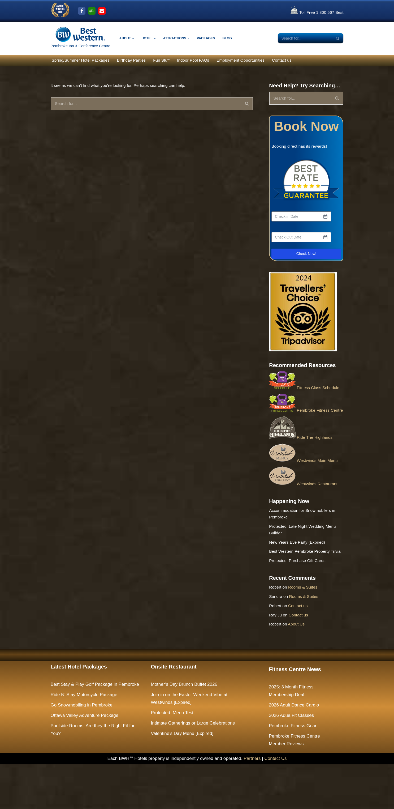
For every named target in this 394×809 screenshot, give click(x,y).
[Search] (305, 38)
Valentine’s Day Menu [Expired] (182, 777)
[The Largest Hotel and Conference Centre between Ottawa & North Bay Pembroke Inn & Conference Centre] (80, 38)
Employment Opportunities (257, 60)
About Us (299, 668)
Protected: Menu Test (172, 757)
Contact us (302, 60)
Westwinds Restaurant (305, 505)
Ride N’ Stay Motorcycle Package (84, 739)
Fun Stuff (171, 60)
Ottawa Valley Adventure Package (85, 760)
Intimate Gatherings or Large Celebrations (193, 767)
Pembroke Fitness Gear (293, 770)
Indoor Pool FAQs (206, 60)
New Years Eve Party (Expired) (300, 569)
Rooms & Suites (306, 626)
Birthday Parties (139, 60)
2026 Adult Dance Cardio (294, 749)
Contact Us (275, 802)
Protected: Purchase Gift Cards (300, 598)
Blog (234, 38)
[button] (134, 38)
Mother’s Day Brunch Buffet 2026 (184, 728)
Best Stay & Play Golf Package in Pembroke (95, 728)
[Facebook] (81, 11)
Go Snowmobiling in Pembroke (81, 749)
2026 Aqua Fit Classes (291, 760)
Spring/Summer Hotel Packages (84, 60)
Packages (212, 38)
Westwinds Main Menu (305, 481)
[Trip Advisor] (92, 11)
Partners (252, 802)
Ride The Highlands (302, 457)
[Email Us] (102, 11)
